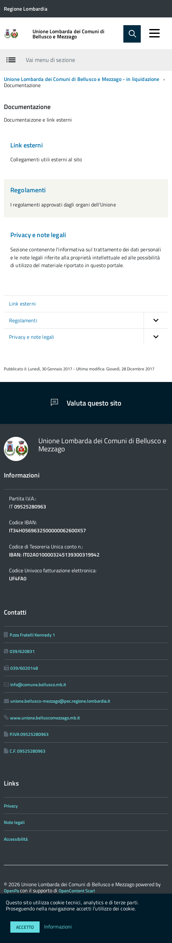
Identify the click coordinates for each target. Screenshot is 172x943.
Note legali (14, 822)
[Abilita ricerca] (132, 34)
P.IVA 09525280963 (29, 734)
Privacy (11, 805)
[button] (156, 320)
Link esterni (26, 145)
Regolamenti (28, 190)
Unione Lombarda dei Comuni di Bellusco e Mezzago (69, 34)
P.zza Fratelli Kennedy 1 (32, 634)
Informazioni (58, 926)
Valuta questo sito (86, 402)
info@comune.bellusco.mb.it (38, 684)
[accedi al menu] (154, 33)
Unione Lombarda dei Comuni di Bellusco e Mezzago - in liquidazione (81, 79)
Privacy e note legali (38, 235)
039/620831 (22, 651)
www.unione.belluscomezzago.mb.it (45, 717)
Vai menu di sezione (50, 59)
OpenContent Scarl (77, 890)
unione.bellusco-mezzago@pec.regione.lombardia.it (60, 700)
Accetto (25, 927)
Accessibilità (16, 839)
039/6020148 (24, 668)
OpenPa (12, 890)
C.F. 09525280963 (27, 750)
